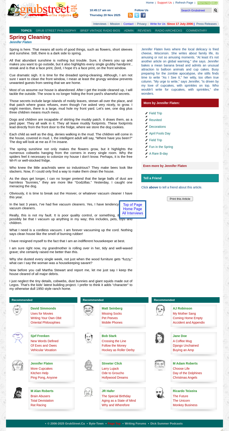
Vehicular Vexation (43, 350)
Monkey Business (185, 405)
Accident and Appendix (189, 322)
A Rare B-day (158, 153)
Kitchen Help (39, 373)
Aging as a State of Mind (119, 400)
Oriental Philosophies (45, 322)
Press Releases (206, 24)
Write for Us (157, 24)
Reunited (155, 120)
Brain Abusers (40, 396)
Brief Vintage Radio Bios (100, 30)
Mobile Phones (112, 322)
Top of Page (132, 205)
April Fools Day (159, 133)
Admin (129, 30)
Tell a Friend (152, 178)
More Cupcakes (42, 368)
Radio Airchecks (168, 30)
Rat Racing (38, 405)
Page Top (114, 423)
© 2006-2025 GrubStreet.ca (66, 423)
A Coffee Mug (182, 341)
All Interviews (132, 213)
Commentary (196, 30)
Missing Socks (112, 313)
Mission (115, 24)
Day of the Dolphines (187, 373)
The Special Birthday (116, 396)
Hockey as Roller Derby (118, 350)
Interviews (99, 24)
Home (150, 2)
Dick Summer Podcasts (166, 423)
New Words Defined (44, 341)
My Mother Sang (184, 313)
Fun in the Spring (161, 147)
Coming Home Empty (188, 318)
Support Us (164, 2)
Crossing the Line (114, 341)
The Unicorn (181, 400)
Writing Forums (135, 423)
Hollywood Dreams (115, 377)
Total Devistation (42, 400)
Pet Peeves (110, 318)
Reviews (144, 30)
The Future (180, 396)
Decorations (157, 126)
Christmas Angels (185, 377)
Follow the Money (114, 345)
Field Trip (155, 113)
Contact (128, 24)
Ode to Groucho (113, 373)
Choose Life (181, 368)
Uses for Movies (42, 313)
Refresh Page (184, 2)
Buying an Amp (183, 350)
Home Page (132, 209)
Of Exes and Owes (44, 345)
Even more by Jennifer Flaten (165, 166)
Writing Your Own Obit (46, 318)
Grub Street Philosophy (56, 30)
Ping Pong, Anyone (44, 377)
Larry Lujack (110, 368)
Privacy (142, 24)
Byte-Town (96, 423)
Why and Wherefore (116, 405)
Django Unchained (186, 345)
